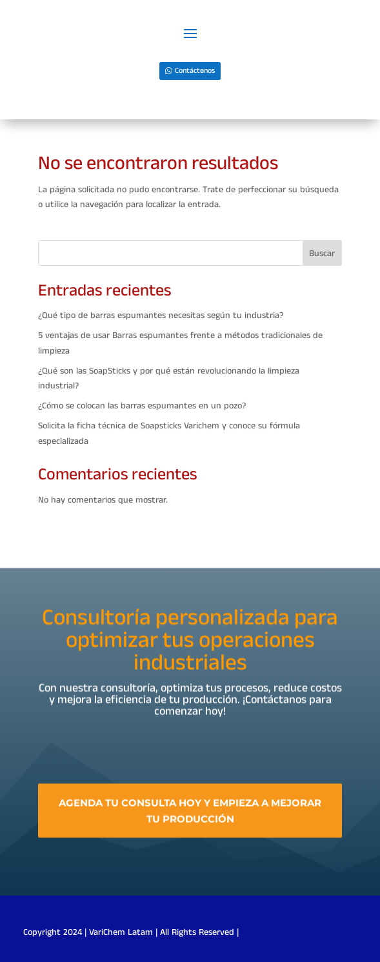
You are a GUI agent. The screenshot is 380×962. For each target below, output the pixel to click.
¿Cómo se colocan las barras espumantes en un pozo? (142, 405)
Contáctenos (195, 70)
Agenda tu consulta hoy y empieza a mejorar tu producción (190, 823)
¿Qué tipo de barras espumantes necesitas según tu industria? (160, 315)
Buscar (322, 253)
